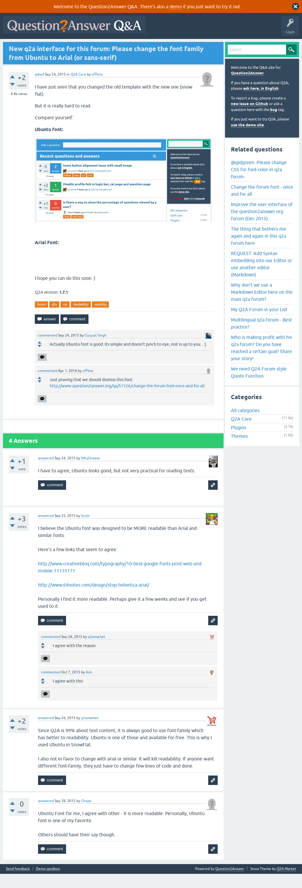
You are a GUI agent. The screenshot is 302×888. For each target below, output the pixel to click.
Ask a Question (147, 46)
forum (41, 318)
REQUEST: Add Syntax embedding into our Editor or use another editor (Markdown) (261, 278)
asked (39, 88)
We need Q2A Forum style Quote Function (259, 386)
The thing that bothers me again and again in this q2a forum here (258, 250)
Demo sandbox (48, 883)
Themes (239, 450)
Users (122, 46)
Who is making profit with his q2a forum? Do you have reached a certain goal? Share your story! (261, 362)
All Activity (15, 46)
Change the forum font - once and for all (262, 204)
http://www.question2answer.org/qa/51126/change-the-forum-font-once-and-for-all (127, 400)
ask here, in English (261, 103)
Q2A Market (286, 883)
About (186, 46)
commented (47, 349)
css (65, 318)
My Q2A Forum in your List (259, 323)
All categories (245, 424)
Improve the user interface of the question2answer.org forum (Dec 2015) (262, 225)
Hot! (59, 46)
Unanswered (81, 46)
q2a (54, 318)
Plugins (238, 442)
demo (176, 6)
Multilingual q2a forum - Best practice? (261, 337)
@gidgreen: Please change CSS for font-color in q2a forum (259, 183)
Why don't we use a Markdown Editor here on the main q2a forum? (262, 306)
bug (273, 124)
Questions (38, 46)
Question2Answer (247, 87)
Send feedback (18, 883)
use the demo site (247, 139)
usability (100, 318)
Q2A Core (78, 88)
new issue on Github (249, 118)
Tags (104, 46)
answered (46, 472)
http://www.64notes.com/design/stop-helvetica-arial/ (93, 599)
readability (80, 318)
